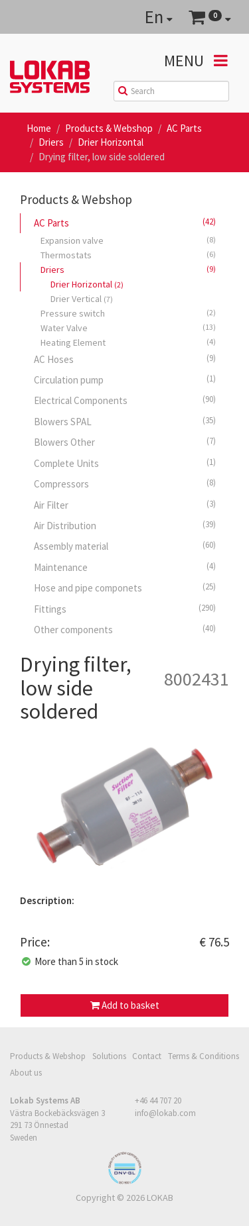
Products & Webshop (109, 128)
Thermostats (128, 254)
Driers (51, 142)
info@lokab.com (165, 1113)
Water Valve (128, 327)
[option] (124, 812)
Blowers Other (125, 441)
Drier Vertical (81, 299)
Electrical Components (125, 400)
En (159, 16)
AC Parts (184, 128)
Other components (125, 629)
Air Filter (125, 504)
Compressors (125, 483)
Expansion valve (128, 240)
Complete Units (125, 463)
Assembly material (125, 545)
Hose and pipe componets (125, 587)
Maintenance (125, 567)
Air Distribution (125, 525)
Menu (196, 60)
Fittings (125, 608)
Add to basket (124, 1005)
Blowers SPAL (125, 421)
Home (39, 128)
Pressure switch (128, 313)
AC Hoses (125, 359)
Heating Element (128, 342)
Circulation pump (125, 379)
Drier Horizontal (110, 142)
